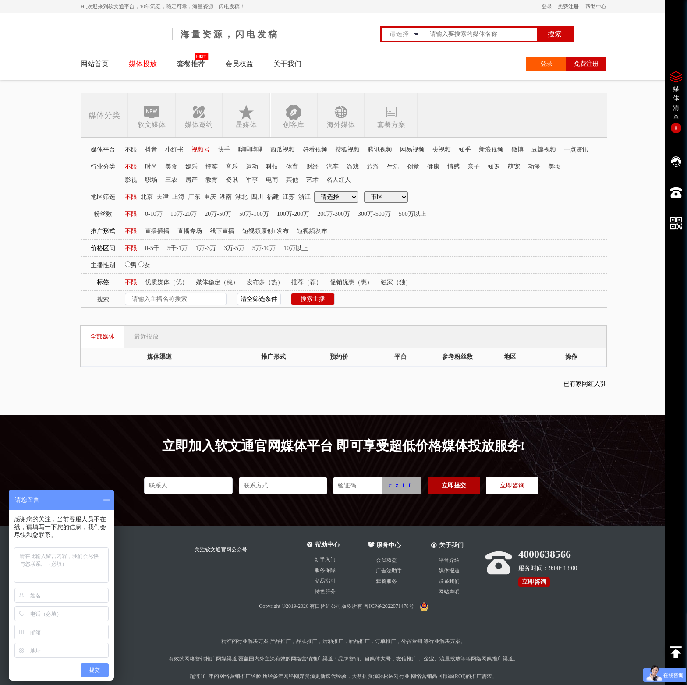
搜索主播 (313, 299)
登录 (547, 7)
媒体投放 (143, 63)
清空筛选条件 (259, 299)
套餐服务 (386, 581)
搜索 (555, 34)
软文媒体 (151, 116)
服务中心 (384, 545)
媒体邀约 (199, 116)
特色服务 (325, 591)
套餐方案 (391, 116)
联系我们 (449, 581)
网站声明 (449, 592)
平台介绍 (449, 560)
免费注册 (568, 7)
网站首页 (95, 63)
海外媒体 (341, 116)
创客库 (293, 116)
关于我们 (287, 63)
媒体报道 (449, 571)
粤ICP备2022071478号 (389, 606)
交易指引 (325, 581)
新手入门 (325, 560)
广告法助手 (389, 571)
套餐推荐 (191, 63)
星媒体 (246, 116)
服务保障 (325, 570)
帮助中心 (595, 7)
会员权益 (239, 63)
